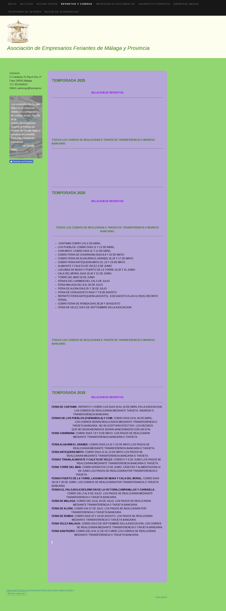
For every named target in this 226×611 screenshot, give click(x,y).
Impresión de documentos (115, 4)
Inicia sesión (161, 597)
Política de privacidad (28, 590)
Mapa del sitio (66, 590)
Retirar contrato (16, 593)
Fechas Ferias (47, 4)
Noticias (26, 4)
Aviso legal (11, 590)
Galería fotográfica (154, 4)
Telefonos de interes (24, 12)
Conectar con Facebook (21, 161)
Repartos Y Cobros (76, 4)
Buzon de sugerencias (62, 12)
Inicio (12, 4)
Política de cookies (27, 119)
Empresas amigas (186, 4)
